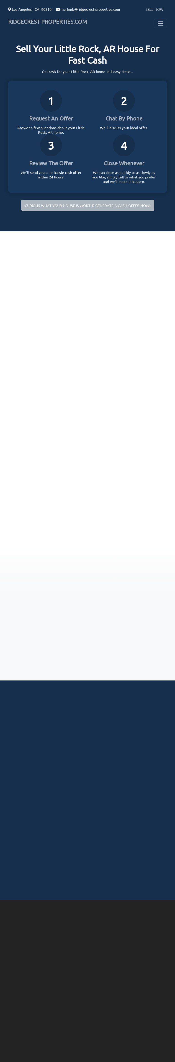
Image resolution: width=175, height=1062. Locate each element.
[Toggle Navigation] (160, 23)
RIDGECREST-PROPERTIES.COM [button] (47, 21)
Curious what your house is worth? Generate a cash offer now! (87, 205)
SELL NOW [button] (154, 9)
